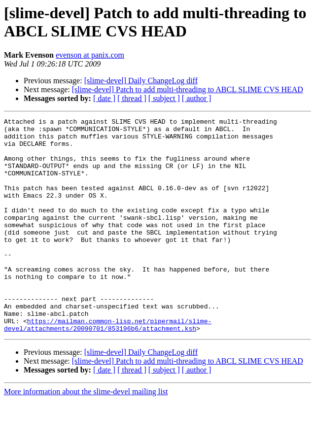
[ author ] (196, 98)
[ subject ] (164, 98)
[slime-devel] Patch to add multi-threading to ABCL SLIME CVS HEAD (187, 89)
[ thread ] (131, 98)
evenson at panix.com (90, 55)
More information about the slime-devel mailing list (86, 434)
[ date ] (104, 98)
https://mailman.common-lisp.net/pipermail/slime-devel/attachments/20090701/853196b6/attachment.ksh (107, 366)
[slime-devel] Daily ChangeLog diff (141, 80)
